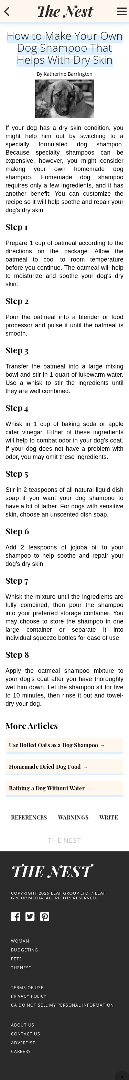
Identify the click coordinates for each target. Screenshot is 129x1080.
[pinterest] (44, 920)
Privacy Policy (28, 996)
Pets (16, 959)
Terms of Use (27, 988)
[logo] (64, 11)
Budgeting (24, 950)
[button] (7, 11)
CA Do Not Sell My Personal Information (62, 1005)
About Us (22, 1025)
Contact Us (25, 1034)
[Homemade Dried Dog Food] (64, 767)
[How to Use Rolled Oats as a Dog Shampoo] (64, 746)
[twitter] (29, 920)
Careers (21, 1051)
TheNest (21, 968)
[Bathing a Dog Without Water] (64, 789)
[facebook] (15, 920)
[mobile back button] (7, 11)
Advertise (23, 1043)
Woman (20, 941)
